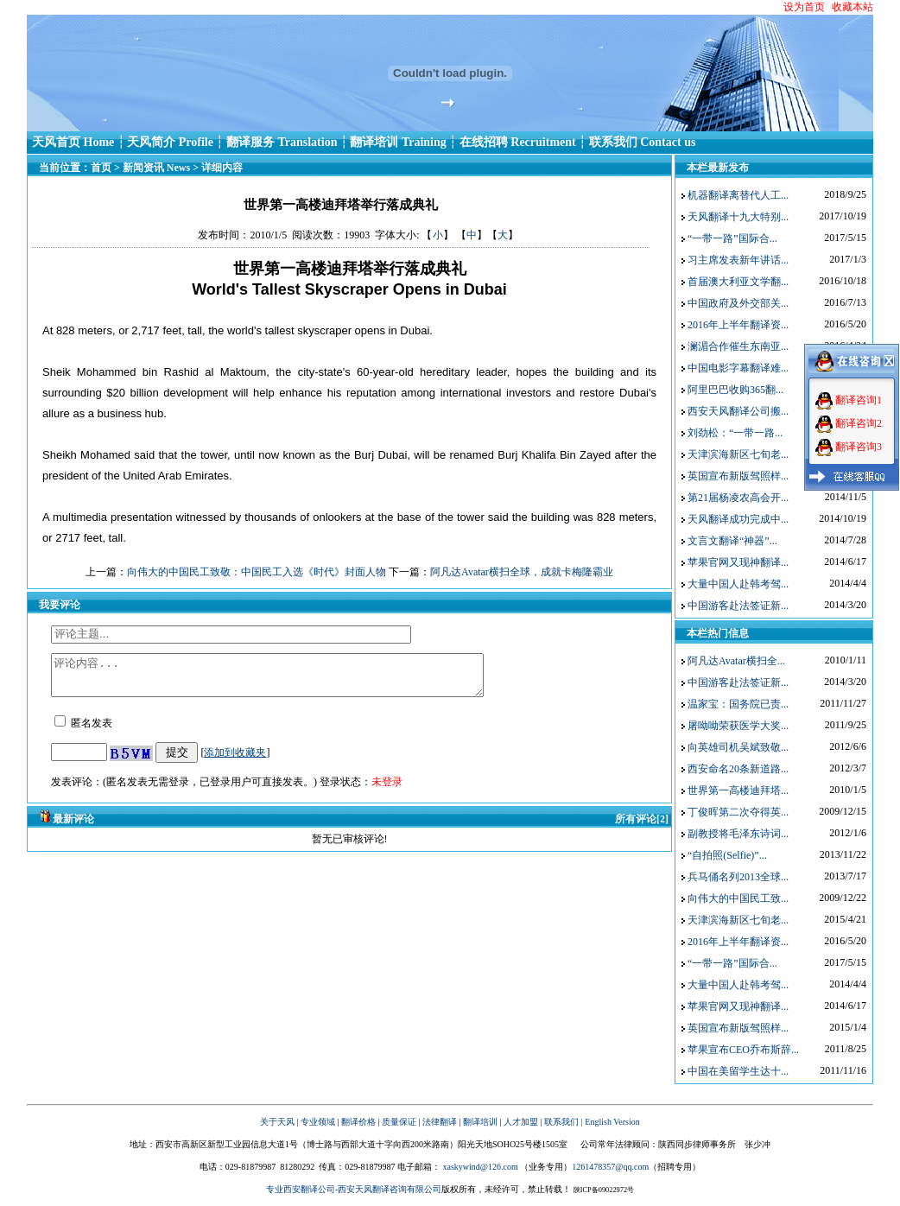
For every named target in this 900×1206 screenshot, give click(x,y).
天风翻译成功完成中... (738, 519)
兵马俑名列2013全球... (738, 877)
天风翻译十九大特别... (738, 217)
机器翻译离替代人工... (738, 195)
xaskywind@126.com (479, 1166)
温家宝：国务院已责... (738, 704)
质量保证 (399, 1122)
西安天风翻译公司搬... (738, 411)
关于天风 (277, 1122)
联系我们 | (563, 1122)
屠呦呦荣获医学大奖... (738, 726)
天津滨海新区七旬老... (738, 454)
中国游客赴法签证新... (738, 606)
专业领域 (318, 1122)
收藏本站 (852, 7)
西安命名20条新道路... (738, 769)
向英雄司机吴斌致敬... (738, 747)
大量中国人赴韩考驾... (738, 584)
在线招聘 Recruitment (518, 142)
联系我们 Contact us (642, 142)
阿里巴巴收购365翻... (735, 390)
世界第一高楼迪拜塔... (738, 790)
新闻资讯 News (156, 168)
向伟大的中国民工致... (738, 898)
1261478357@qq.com (610, 1166)
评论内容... (293, 679)
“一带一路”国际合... (732, 238)
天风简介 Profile (170, 142)
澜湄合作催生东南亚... (738, 346)
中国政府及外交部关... (738, 303)
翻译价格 (358, 1122)
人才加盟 (521, 1122)
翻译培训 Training (398, 142)
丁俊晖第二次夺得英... (738, 812)
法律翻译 (439, 1122)
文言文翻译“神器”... (732, 541)
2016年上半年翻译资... (738, 325)
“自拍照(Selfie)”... (727, 855)
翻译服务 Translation (281, 142)
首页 (101, 168)
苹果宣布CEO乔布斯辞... (743, 1050)
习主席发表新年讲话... (738, 260)
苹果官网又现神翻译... (738, 562)
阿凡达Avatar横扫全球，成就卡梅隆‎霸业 (521, 572)
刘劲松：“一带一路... (735, 433)
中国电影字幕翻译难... (738, 368)
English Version (612, 1122)
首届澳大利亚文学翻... (738, 282)
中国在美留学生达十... (738, 1071)
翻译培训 (480, 1122)
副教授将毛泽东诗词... (738, 834)
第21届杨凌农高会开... (738, 498)
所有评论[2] (642, 827)
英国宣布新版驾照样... (738, 476)
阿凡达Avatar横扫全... (736, 661)
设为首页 (804, 7)
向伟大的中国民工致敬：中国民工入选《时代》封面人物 (256, 572)
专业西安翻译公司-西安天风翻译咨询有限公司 (353, 1189)
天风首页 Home (73, 142)
